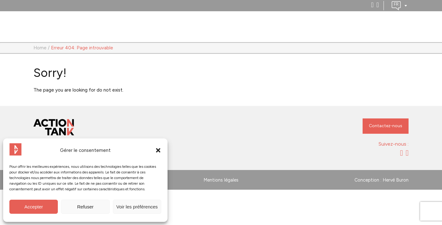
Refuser (85, 206)
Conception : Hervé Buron (381, 180)
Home (40, 48)
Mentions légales (221, 180)
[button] (158, 150)
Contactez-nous (385, 125)
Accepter (33, 206)
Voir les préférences (137, 206)
